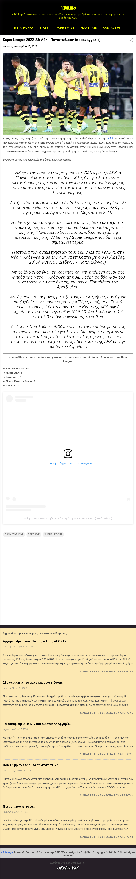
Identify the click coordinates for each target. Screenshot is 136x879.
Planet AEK (88, 27)
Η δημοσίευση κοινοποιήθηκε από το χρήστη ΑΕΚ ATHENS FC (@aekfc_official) (68, 518)
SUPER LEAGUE (53, 534)
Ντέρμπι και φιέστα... (19, 806)
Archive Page (64, 27)
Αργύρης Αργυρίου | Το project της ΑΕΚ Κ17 (34, 641)
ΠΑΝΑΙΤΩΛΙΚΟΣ (13, 534)
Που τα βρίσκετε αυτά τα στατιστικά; (31, 765)
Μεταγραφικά (23, 27)
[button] (131, 40)
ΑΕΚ (110, 138)
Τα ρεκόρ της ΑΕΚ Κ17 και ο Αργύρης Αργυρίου (37, 724)
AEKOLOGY (68, 8)
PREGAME (34, 534)
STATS (43, 27)
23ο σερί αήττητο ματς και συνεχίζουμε (33, 682)
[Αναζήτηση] (131, 9)
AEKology (7, 852)
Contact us (112, 27)
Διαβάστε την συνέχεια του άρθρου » (106, 671)
